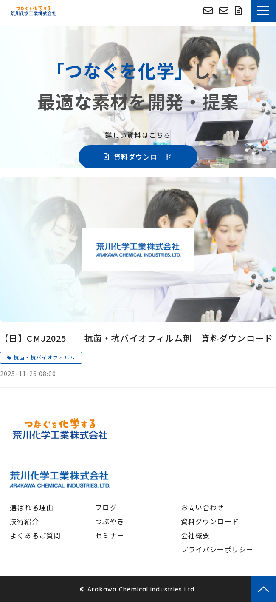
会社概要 (195, 535)
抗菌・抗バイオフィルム (44, 357)
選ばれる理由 (32, 507)
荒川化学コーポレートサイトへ (209, 11)
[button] (263, 11)
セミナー (109, 535)
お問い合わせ (225, 11)
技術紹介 (24, 521)
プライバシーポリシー (217, 549)
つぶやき (109, 521)
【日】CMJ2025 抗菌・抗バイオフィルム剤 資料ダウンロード (136, 338)
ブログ (106, 507)
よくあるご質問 (35, 535)
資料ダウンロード (239, 11)
